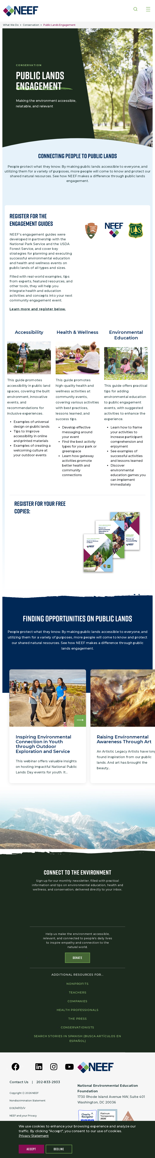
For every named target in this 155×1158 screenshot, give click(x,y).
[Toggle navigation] (148, 9)
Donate (77, 957)
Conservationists (77, 1027)
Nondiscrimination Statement (28, 1100)
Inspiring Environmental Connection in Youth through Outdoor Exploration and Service (43, 741)
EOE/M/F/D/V (17, 1107)
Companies (77, 1000)
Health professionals (78, 1009)
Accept (31, 1149)
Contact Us (19, 1082)
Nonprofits (77, 983)
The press (77, 1018)
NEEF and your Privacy (23, 1115)
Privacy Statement (34, 1136)
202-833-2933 (48, 1082)
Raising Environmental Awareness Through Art (124, 736)
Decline (59, 1149)
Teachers (77, 992)
